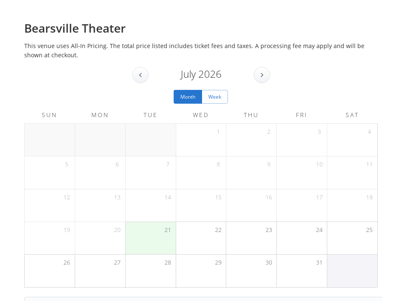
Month (187, 96)
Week (214, 96)
